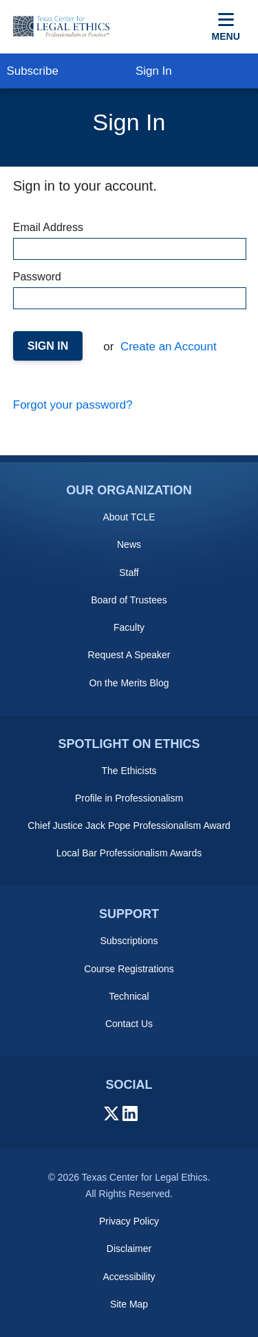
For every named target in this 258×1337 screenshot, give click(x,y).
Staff (129, 572)
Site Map (129, 1304)
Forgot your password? (73, 404)
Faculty (129, 627)
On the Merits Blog (129, 682)
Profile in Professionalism (129, 798)
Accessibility (129, 1276)
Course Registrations (129, 968)
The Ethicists (128, 770)
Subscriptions (129, 940)
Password (129, 290)
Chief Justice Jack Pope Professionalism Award (129, 825)
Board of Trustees (129, 599)
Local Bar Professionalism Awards (129, 852)
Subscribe (32, 70)
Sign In (154, 70)
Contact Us (129, 1023)
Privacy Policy (129, 1221)
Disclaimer (129, 1248)
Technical (129, 996)
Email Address (129, 240)
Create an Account (167, 346)
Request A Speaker (129, 654)
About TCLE (129, 516)
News (129, 544)
